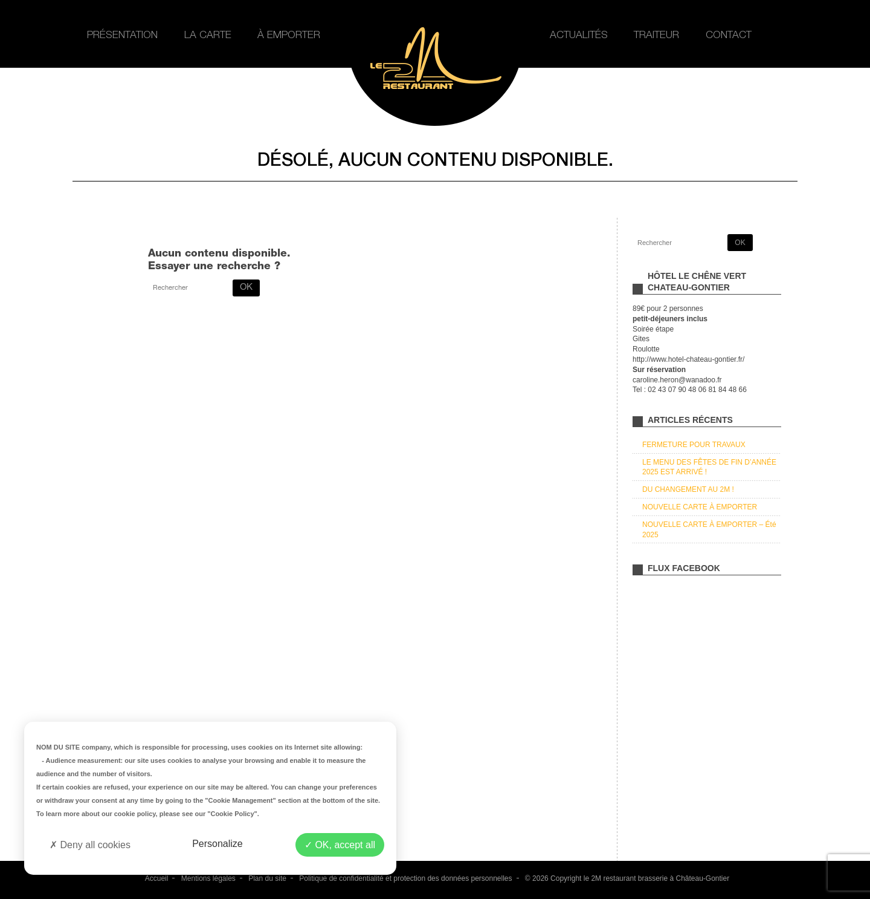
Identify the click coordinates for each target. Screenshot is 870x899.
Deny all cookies (90, 845)
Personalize (217, 844)
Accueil (157, 878)
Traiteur (656, 36)
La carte (207, 36)
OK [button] (246, 287)
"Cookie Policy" (232, 813)
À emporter (288, 36)
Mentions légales (208, 878)
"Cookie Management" (240, 800)
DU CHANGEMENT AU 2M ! (688, 489)
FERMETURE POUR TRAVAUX (694, 444)
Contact (729, 36)
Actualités (579, 36)
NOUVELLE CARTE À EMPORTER (699, 507)
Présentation (122, 36)
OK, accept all (339, 845)
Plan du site (267, 878)
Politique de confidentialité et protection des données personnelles (405, 878)
